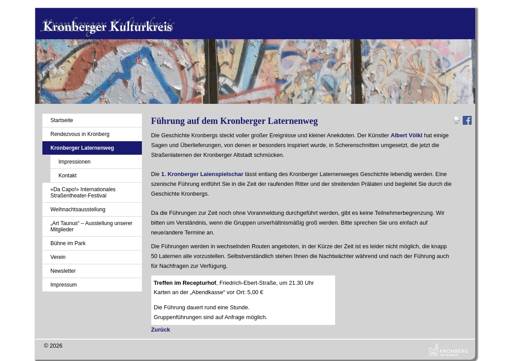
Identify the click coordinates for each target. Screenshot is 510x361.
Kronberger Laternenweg (82, 148)
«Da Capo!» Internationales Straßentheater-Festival (83, 192)
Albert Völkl (407, 135)
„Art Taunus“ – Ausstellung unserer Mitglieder (91, 226)
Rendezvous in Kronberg (79, 134)
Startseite (61, 120)
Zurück (160, 329)
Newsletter (63, 271)
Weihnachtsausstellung (77, 209)
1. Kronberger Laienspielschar (202, 174)
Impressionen (74, 162)
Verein (58, 257)
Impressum (63, 285)
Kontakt (67, 175)
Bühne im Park (68, 243)
